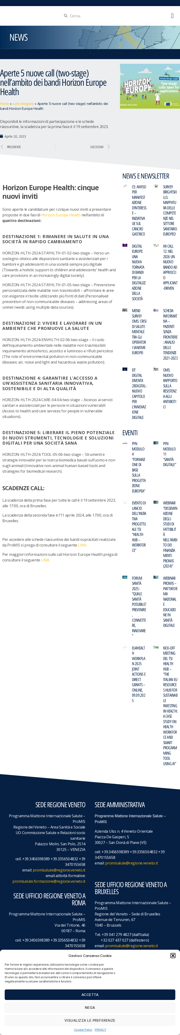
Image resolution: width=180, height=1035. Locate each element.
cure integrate (23, 105)
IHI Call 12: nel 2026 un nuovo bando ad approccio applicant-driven (170, 269)
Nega (90, 1007)
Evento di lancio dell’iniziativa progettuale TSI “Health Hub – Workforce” (139, 528)
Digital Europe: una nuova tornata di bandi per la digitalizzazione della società (139, 274)
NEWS (18, 39)
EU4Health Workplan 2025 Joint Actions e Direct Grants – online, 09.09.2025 (139, 676)
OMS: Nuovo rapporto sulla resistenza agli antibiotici (170, 390)
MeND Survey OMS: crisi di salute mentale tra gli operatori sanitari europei (139, 333)
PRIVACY (100, 1029)
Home (4, 105)
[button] (173, 955)
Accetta (90, 994)
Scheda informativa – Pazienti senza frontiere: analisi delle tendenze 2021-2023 (170, 336)
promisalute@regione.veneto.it (59, 871)
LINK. (82, 547)
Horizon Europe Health (61, 216)
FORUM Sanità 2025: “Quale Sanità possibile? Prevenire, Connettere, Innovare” (139, 609)
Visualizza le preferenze (90, 1020)
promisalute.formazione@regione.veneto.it (48, 883)
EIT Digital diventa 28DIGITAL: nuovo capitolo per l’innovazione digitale (139, 395)
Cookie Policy (83, 1029)
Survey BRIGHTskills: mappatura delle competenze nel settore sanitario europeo (170, 212)
